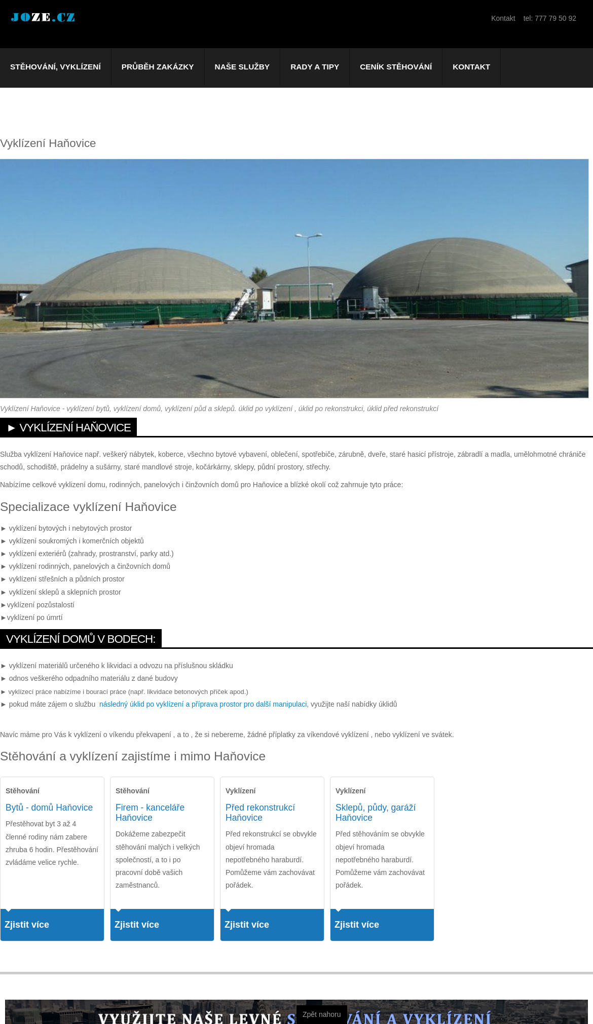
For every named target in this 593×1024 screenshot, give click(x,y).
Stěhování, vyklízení (55, 66)
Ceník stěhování (396, 66)
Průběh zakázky (158, 66)
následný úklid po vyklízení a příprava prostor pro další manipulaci (203, 704)
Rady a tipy (314, 66)
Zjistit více (27, 925)
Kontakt (471, 66)
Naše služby (242, 66)
